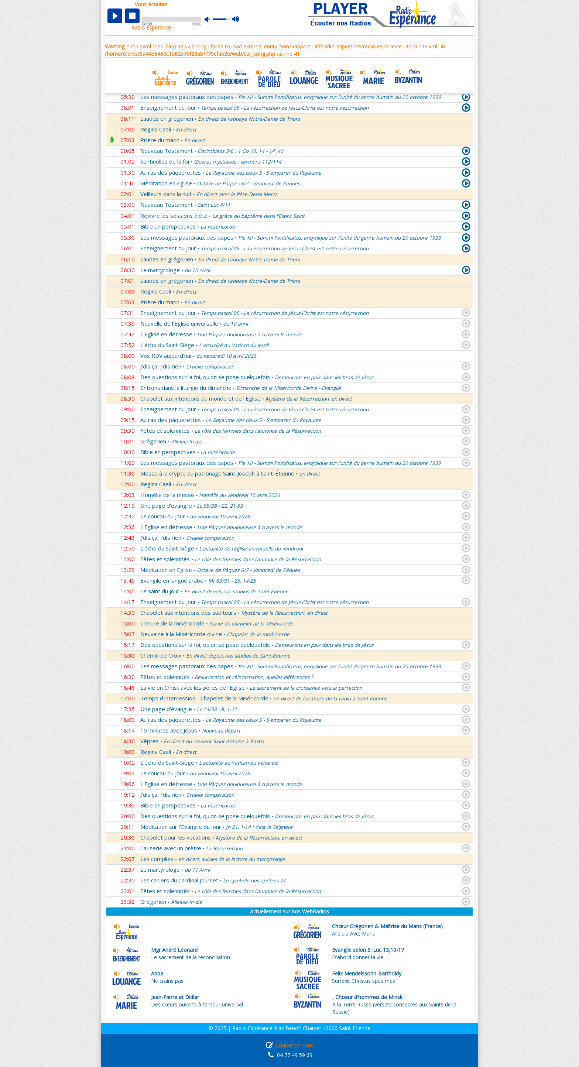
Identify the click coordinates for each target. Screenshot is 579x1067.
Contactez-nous (294, 1045)
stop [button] (132, 15)
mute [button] (210, 19)
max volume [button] (236, 19)
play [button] (114, 15)
